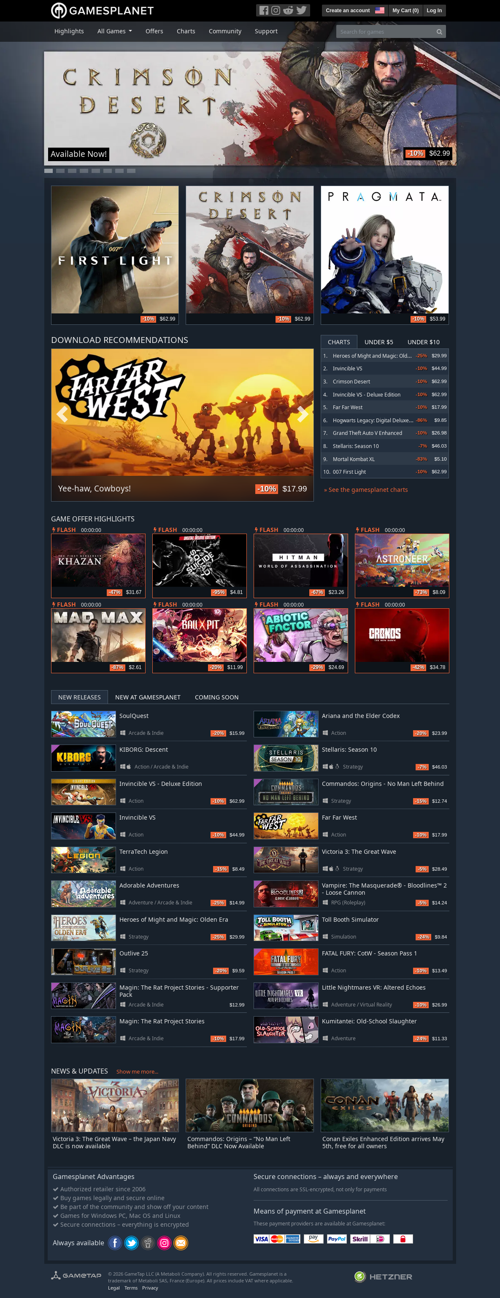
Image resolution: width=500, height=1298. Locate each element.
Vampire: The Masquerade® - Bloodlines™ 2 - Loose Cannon (384, 888)
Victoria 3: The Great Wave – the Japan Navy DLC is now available (114, 1142)
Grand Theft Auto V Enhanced (367, 433)
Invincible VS (347, 368)
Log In (434, 10)
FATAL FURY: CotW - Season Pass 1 (369, 953)
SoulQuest (134, 716)
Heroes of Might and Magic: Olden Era (377, 356)
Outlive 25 (133, 953)
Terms (131, 1288)
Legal (114, 1288)
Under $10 (424, 342)
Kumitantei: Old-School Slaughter (369, 1021)
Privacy (150, 1288)
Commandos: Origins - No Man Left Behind (383, 784)
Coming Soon (217, 697)
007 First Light (349, 472)
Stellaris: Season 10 (356, 446)
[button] (378, 9)
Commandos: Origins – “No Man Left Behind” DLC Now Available (238, 1142)
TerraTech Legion (143, 851)
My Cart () (405, 10)
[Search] (439, 31)
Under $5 (379, 342)
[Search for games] (384, 31)
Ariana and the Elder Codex (361, 716)
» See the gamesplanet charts (366, 490)
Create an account (348, 10)
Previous (62, 414)
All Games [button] (112, 31)
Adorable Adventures (149, 885)
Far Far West (347, 407)
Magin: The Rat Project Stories (162, 1021)
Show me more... (137, 1071)
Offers (154, 31)
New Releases (79, 697)
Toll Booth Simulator (350, 919)
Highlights (69, 31)
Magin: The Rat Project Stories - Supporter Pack (179, 990)
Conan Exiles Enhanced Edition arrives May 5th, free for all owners (383, 1142)
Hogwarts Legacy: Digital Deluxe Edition (379, 420)
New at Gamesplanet (148, 697)
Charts (186, 31)
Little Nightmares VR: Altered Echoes (374, 987)
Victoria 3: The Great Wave (359, 851)
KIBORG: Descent (143, 749)
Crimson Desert (351, 381)
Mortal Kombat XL (354, 459)
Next (303, 414)
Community (225, 31)
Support (266, 31)
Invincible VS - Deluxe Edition (366, 394)
